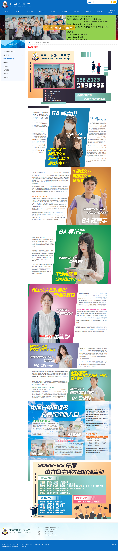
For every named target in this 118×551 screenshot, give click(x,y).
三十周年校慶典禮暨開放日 (111, 12)
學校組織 (30, 12)
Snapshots (6, 77)
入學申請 (41, 12)
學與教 (53, 12)
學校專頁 (76, 12)
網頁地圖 (3, 544)
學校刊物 (88, 12)
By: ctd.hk (114, 544)
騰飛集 (5, 74)
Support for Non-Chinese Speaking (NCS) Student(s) (13, 546)
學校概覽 (6, 55)
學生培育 (65, 12)
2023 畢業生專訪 (8, 59)
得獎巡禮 (6, 70)
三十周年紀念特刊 (9, 51)
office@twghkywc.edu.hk (51, 535)
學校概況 (18, 12)
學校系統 (99, 12)
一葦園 (5, 62)
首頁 (6, 12)
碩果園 (5, 66)
